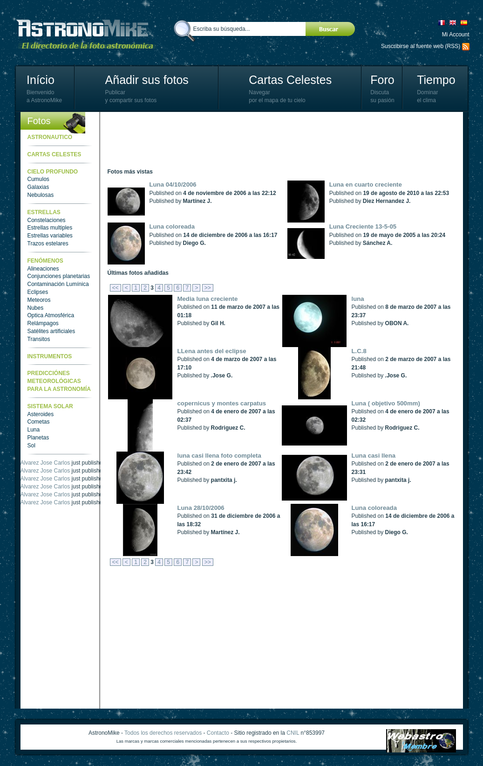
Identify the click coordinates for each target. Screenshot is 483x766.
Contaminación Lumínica (58, 284)
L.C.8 (359, 351)
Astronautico (50, 137)
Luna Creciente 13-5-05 (362, 226)
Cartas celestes (54, 154)
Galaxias (38, 187)
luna (358, 298)
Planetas (38, 437)
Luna (33, 429)
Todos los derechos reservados (163, 733)
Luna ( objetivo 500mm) (386, 403)
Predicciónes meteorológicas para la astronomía (59, 381)
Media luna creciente (207, 298)
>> (207, 288)
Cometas (38, 421)
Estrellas (44, 212)
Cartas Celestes (290, 79)
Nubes (35, 308)
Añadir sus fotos (147, 79)
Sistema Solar (50, 406)
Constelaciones (46, 220)
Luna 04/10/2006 (173, 184)
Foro (382, 79)
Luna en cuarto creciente (365, 184)
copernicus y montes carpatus (221, 403)
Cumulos (38, 179)
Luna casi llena (374, 455)
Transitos (38, 339)
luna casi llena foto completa (219, 455)
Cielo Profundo (52, 171)
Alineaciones (43, 268)
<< (115, 288)
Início (40, 79)
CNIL (292, 733)
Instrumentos (49, 356)
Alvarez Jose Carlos (45, 463)
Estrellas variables (50, 235)
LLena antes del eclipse (211, 351)
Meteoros (39, 300)
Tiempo (436, 79)
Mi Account (455, 34)
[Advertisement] (277, 140)
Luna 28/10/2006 (200, 507)
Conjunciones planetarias (58, 276)
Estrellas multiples (50, 227)
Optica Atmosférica (51, 315)
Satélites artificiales (51, 331)
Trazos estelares (47, 243)
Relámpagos (43, 323)
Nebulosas (40, 195)
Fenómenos (45, 261)
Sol (31, 445)
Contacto (218, 733)
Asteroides (40, 414)
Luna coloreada (172, 226)
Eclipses (37, 292)
